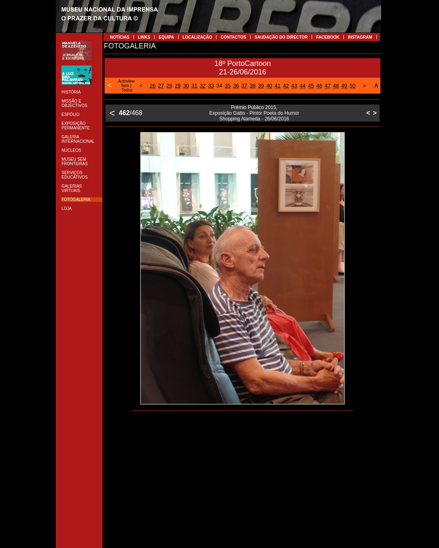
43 (294, 86)
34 (219, 86)
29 (177, 86)
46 (319, 86)
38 (253, 86)
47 (327, 86)
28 (169, 86)
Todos (127, 90)
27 (161, 86)
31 (194, 86)
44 (303, 86)
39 (261, 86)
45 (311, 86)
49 (344, 86)
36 (236, 86)
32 (202, 86)
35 (227, 86)
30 (186, 86)
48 (336, 86)
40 (269, 86)
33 (211, 86)
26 (152, 86)
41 (277, 86)
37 (244, 86)
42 (286, 86)
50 (352, 86)
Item (125, 85)
